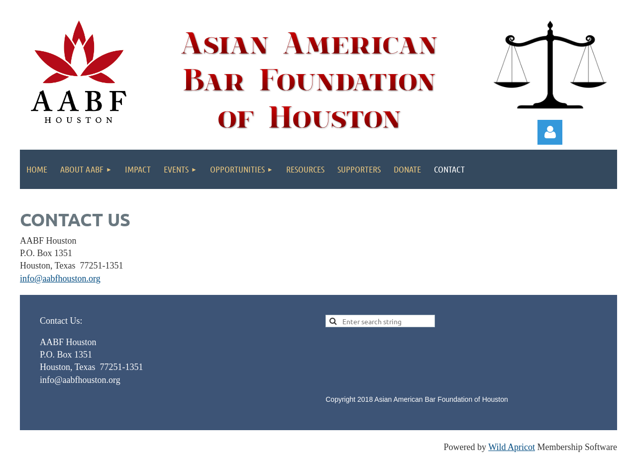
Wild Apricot (511, 447)
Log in (549, 132)
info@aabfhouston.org (60, 278)
